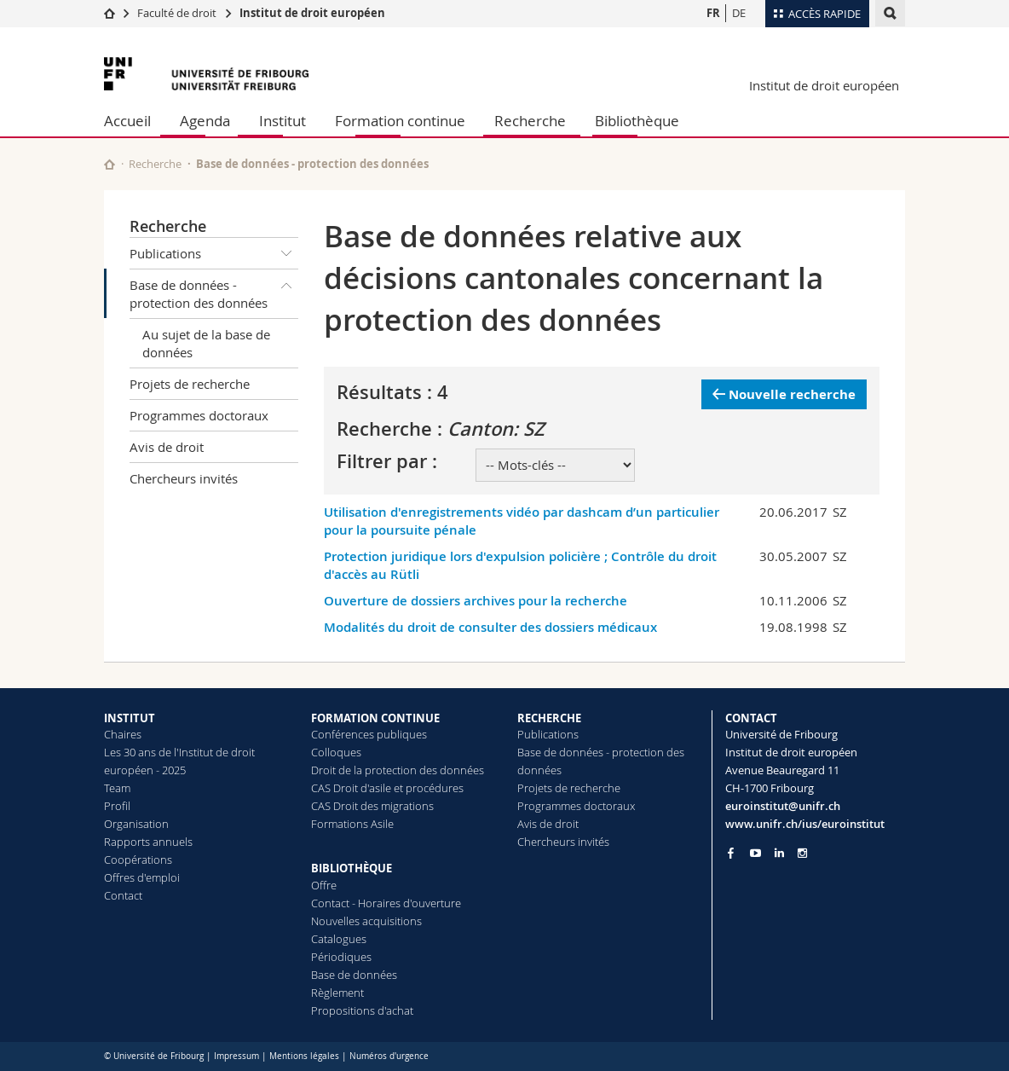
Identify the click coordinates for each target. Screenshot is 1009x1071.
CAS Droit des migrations (372, 805)
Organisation (136, 823)
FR (713, 12)
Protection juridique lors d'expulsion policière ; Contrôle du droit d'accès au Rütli (520, 565)
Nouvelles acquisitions (366, 921)
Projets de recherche (190, 383)
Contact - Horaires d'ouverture (386, 903)
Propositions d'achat (362, 1010)
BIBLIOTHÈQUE (351, 868)
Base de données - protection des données (214, 290)
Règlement (337, 992)
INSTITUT (129, 718)
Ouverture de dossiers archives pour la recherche (475, 601)
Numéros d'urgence (389, 1056)
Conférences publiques (369, 734)
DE (739, 12)
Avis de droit (167, 446)
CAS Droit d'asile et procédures (387, 788)
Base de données (354, 974)
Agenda (205, 120)
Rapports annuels (148, 841)
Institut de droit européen (312, 12)
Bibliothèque (637, 120)
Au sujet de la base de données (206, 343)
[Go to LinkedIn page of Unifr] (779, 853)
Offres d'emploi (142, 877)
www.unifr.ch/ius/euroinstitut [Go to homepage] (805, 823)
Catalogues (338, 939)
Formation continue (400, 120)
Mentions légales (304, 1056)
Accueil (127, 120)
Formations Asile (352, 823)
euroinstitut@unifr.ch (782, 805)
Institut (282, 120)
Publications (214, 253)
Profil (117, 805)
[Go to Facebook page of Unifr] (730, 852)
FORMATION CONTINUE (375, 718)
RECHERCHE (549, 718)
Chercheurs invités (184, 478)
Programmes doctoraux (199, 415)
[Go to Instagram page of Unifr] (802, 853)
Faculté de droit (178, 12)
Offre (324, 885)
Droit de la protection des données (397, 770)
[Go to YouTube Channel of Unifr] (755, 853)
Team (117, 788)
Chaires (122, 734)
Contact (123, 895)
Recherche (530, 120)
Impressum (236, 1056)
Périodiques (341, 956)
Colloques (336, 752)
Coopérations (138, 859)
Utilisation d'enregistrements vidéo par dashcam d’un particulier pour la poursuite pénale (521, 521)
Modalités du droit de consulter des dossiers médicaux (490, 627)
